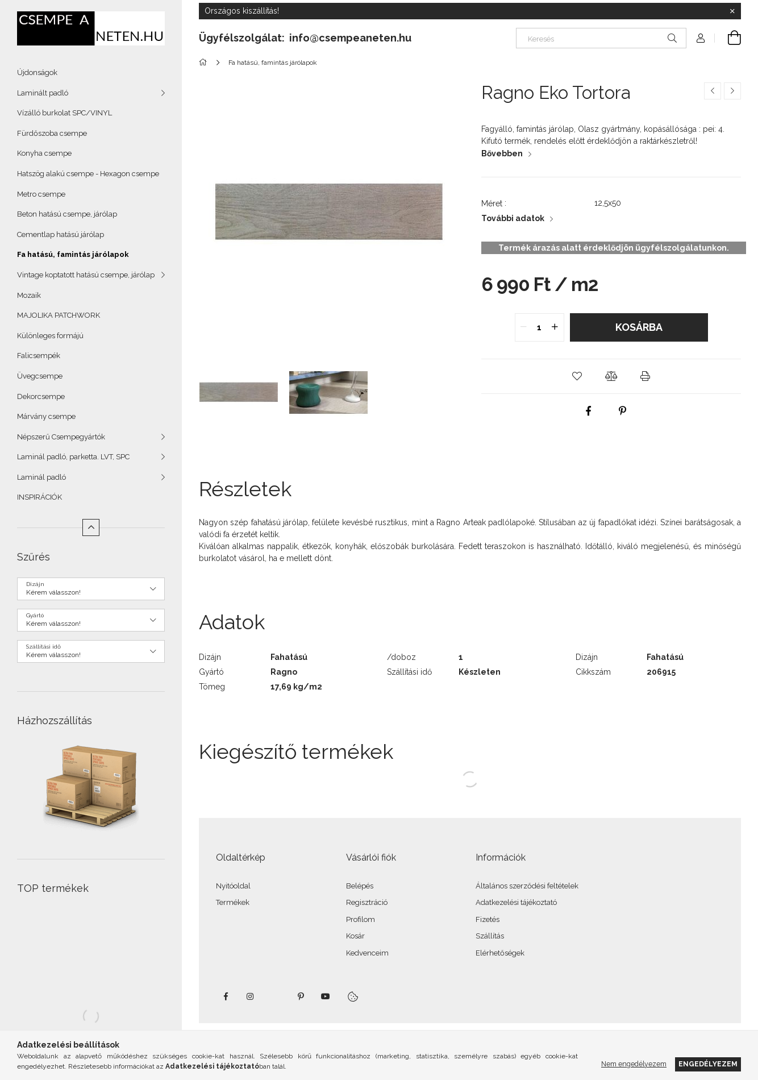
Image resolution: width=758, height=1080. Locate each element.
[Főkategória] (205, 63)
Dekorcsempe (41, 396)
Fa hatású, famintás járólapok (73, 254)
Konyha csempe (44, 153)
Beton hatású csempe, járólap (67, 214)
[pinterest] (622, 410)
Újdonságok (37, 72)
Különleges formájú (50, 335)
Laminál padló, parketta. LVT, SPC (73, 456)
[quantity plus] (555, 327)
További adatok (512, 218)
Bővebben (502, 153)
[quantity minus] (523, 327)
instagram (250, 996)
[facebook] (588, 410)
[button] (577, 376)
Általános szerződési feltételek (527, 886)
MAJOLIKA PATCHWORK (58, 315)
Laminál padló (41, 477)
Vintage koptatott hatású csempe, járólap (86, 275)
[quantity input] (539, 327)
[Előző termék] (712, 90)
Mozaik (29, 295)
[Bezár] (732, 11)
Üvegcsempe (40, 376)
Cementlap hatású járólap (60, 234)
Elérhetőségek (500, 953)
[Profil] (700, 38)
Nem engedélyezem (634, 1064)
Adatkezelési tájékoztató (516, 902)
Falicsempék (38, 355)
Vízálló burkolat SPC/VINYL (64, 113)
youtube (325, 996)
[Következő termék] (732, 90)
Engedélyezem (708, 1064)
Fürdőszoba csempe (52, 133)
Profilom (360, 919)
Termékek (232, 902)
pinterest (300, 996)
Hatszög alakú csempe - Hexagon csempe (88, 173)
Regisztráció (367, 902)
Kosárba (639, 327)
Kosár (355, 936)
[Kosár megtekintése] (728, 38)
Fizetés (487, 919)
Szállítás (490, 936)
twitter (275, 996)
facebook (225, 996)
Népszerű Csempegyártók (61, 437)
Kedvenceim (367, 953)
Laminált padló (42, 93)
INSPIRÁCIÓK (39, 497)
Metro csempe (41, 194)
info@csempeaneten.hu (350, 38)
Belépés (359, 886)
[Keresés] (601, 38)
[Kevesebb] (90, 527)
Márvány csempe (46, 416)
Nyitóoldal (233, 886)
